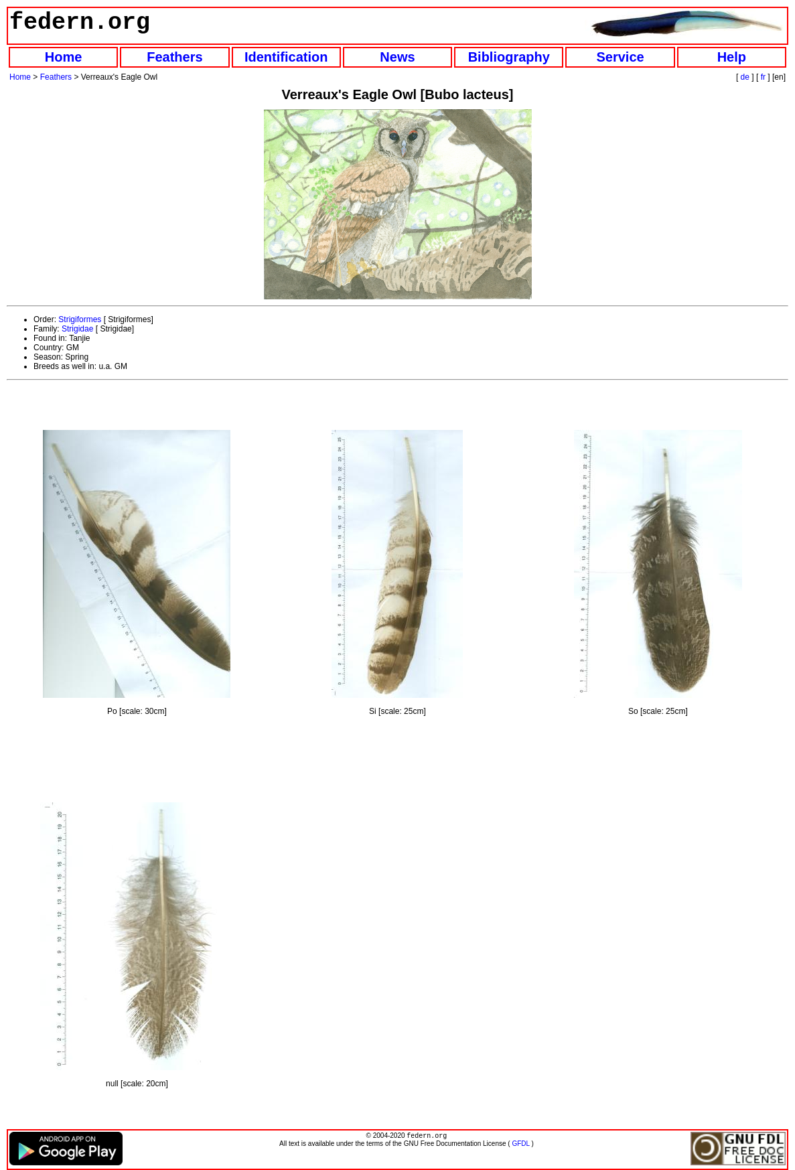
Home (63, 57)
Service (620, 57)
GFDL (520, 1145)
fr (763, 77)
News (397, 57)
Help (731, 57)
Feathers (174, 57)
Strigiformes (79, 319)
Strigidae (77, 329)
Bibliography (509, 57)
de (745, 77)
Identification (286, 57)
